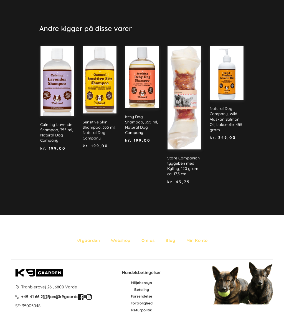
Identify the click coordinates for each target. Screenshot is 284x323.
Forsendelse (141, 296)
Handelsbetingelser (141, 272)
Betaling (141, 289)
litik (149, 310)
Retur (136, 310)
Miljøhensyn (141, 282)
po (143, 310)
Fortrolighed (142, 303)
